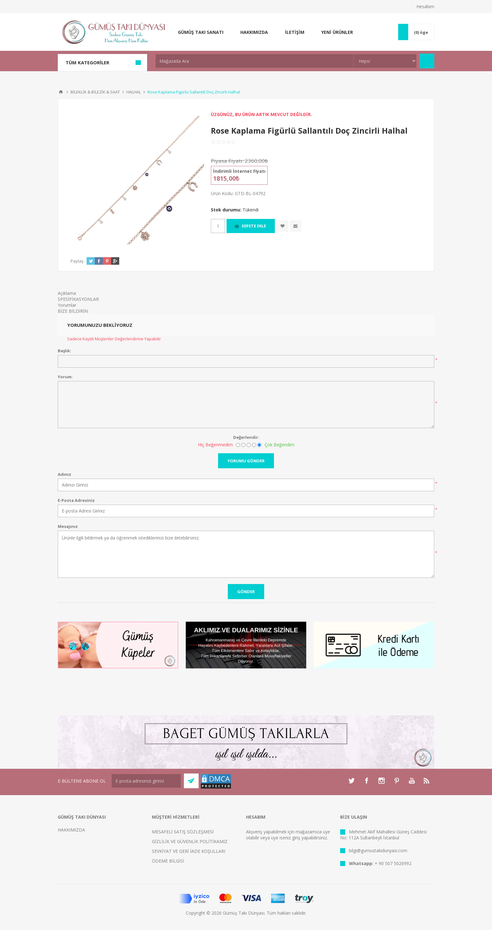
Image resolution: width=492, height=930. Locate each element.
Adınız (64, 474)
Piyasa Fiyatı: (227, 160)
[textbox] (254, 61)
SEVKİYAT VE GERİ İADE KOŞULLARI (188, 851)
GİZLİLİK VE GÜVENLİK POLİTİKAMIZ (189, 841)
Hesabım (425, 6)
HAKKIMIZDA (71, 830)
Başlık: (64, 350)
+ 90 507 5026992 (393, 863)
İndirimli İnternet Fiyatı (239, 171)
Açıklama (67, 293)
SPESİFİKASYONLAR (78, 299)
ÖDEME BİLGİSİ (168, 861)
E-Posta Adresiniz (76, 500)
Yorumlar (67, 305)
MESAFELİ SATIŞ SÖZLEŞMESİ (183, 832)
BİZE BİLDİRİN (73, 311)
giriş (296, 838)
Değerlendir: (246, 437)
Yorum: (65, 377)
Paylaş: (77, 261)
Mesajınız (68, 526)
